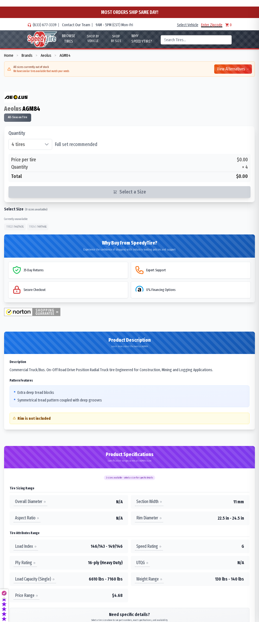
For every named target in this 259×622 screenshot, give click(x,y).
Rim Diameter (149, 517)
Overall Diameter (30, 501)
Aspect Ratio (27, 517)
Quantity (16, 133)
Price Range (26, 595)
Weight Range (149, 579)
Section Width (149, 501)
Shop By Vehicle (93, 38)
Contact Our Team (76, 24)
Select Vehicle (187, 24)
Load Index (26, 546)
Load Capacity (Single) (35, 579)
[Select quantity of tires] (30, 144)
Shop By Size (116, 38)
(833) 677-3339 (45, 24)
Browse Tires (68, 38)
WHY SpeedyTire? (141, 38)
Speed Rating (148, 546)
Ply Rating (25, 562)
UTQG (142, 562)
